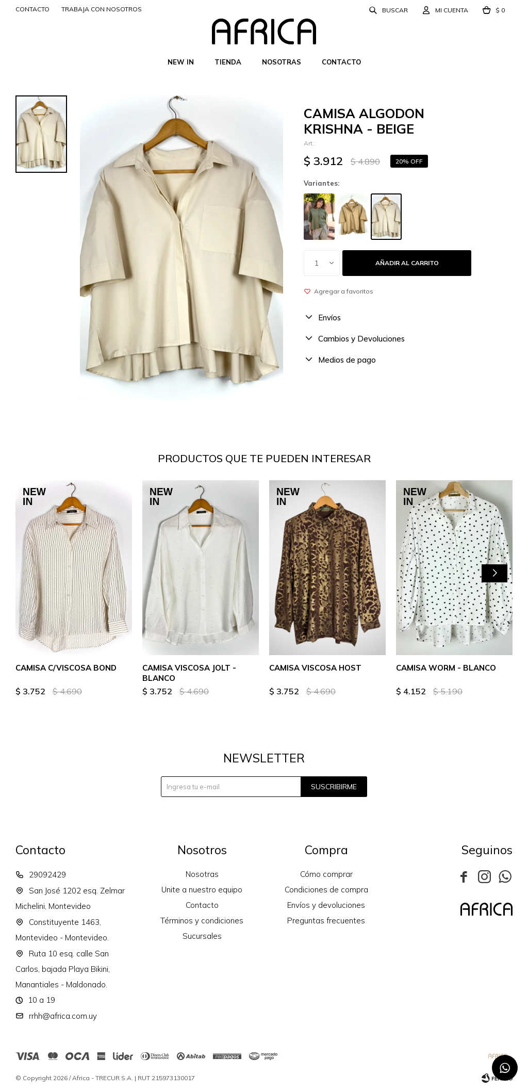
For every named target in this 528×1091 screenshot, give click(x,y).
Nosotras (281, 62)
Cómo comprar (326, 874)
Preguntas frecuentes (326, 920)
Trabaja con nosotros (101, 9)
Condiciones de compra (326, 889)
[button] (494, 574)
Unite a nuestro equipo (201, 889)
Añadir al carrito (407, 263)
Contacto (341, 62)
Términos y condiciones (201, 920)
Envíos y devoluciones (326, 905)
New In (181, 62)
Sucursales (202, 936)
